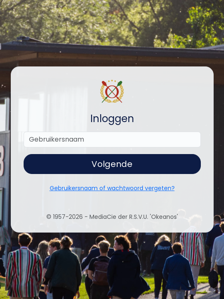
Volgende (112, 164)
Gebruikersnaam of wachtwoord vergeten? (112, 188)
